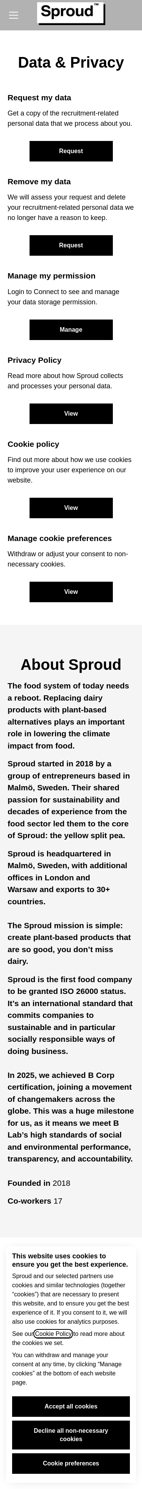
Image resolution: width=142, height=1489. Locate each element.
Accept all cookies (71, 1406)
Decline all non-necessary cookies (71, 1434)
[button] (71, 592)
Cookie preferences (71, 1463)
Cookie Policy (53, 1334)
